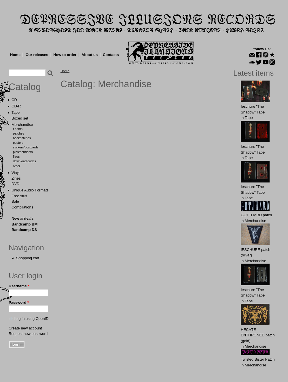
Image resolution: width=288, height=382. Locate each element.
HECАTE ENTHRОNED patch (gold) (258, 335)
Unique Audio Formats (30, 190)
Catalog (25, 87)
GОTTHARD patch (256, 215)
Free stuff (19, 196)
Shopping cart (27, 258)
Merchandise (22, 124)
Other (16, 166)
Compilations (22, 207)
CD (14, 100)
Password (19, 302)
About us (90, 55)
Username (19, 286)
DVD (15, 184)
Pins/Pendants (23, 152)
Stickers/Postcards (25, 147)
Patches (18, 133)
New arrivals (23, 218)
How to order (64, 55)
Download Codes (24, 161)
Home (15, 55)
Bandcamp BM (24, 224)
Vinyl (16, 172)
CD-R (16, 106)
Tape (16, 112)
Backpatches (22, 138)
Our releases (37, 55)
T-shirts (17, 129)
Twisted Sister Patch (258, 359)
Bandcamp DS (24, 230)
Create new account (25, 328)
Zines (16, 178)
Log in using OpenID (31, 318)
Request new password (28, 333)
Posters (18, 142)
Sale (15, 201)
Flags (16, 156)
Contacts (111, 55)
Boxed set (20, 118)
